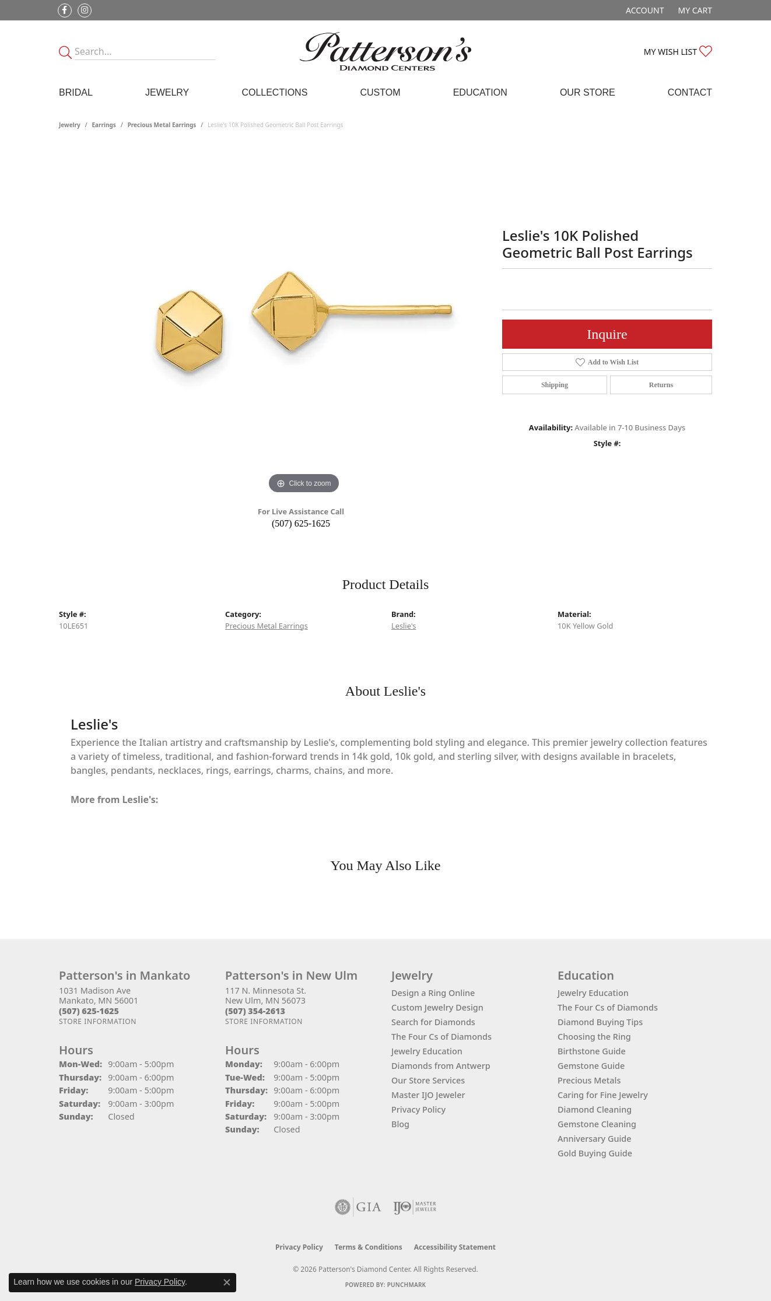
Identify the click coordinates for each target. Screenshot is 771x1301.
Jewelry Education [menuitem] (593, 992)
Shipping (554, 385)
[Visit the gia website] (358, 1207)
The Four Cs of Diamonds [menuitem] (608, 1007)
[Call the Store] (89, 1010)
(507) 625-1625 (301, 523)
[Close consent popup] (226, 1282)
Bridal (76, 92)
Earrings (104, 125)
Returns (661, 385)
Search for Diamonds (433, 1022)
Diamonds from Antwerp (440, 1065)
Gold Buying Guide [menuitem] (595, 1153)
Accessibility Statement (455, 1247)
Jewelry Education (426, 1051)
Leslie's (403, 625)
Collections (274, 92)
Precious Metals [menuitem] (589, 1080)
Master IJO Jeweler (428, 1094)
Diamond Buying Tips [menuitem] (600, 1022)
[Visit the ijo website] (415, 1207)
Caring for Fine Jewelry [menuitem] (603, 1094)
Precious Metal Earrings (162, 125)
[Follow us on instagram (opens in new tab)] (85, 10)
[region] (304, 322)
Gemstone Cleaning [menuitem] (597, 1124)
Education (480, 92)
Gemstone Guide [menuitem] (591, 1065)
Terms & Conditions (368, 1247)
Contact (690, 92)
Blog (400, 1124)
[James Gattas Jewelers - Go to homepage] (385, 51)
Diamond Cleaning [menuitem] (595, 1109)
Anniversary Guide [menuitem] (595, 1138)
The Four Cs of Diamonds (441, 1036)
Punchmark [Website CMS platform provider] (406, 1285)
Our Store (587, 92)
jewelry (69, 125)
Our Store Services (428, 1080)
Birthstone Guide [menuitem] (592, 1051)
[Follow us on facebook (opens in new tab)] (65, 10)
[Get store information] (97, 1021)
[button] (643, 10)
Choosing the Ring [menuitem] (594, 1036)
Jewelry (167, 92)
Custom (380, 92)
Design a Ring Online (433, 992)
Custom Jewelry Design (437, 1007)
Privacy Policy (418, 1109)
